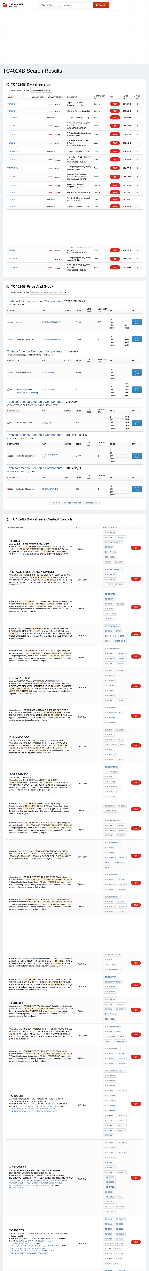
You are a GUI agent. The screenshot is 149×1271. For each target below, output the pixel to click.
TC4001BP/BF (110, 973)
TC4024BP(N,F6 (50, 489)
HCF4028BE (121, 1050)
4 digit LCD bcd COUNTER (115, 1211)
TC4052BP (120, 996)
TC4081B (30, 1080)
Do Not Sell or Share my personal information (73, 1261)
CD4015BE (121, 1102)
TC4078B (57, 1078)
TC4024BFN (48, 372)
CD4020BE (109, 1114)
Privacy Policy (46, 1261)
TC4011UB (46, 1073)
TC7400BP (37, 982)
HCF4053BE (109, 1034)
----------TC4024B (111, 712)
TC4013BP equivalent (114, 1118)
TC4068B (31, 1076)
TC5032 (119, 1076)
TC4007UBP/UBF (42, 1189)
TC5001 (117, 1092)
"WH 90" (119, 657)
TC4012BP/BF (110, 957)
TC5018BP (120, 993)
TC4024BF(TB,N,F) (51, 322)
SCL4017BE (109, 1129)
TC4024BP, (109, 587)
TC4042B (108, 1088)
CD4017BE (121, 1106)
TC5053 (108, 1092)
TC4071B (13, 1083)
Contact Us (118, 1261)
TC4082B (39, 1080)
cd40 (120, 1042)
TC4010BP (109, 1026)
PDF (115, 104)
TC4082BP (51, 984)
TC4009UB (24, 1085)
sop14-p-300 (110, 724)
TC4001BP (35, 1036)
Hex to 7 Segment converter (115, 1187)
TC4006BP (109, 1019)
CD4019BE (121, 1110)
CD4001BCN (25, 1038)
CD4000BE (37, 1033)
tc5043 (108, 1080)
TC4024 (122, 552)
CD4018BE (109, 1110)
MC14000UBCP (49, 1033)
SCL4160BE (120, 1122)
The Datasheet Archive (13, 5)
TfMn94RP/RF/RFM (31, 862)
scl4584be (109, 1133)
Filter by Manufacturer (20, 90)
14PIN (117, 609)
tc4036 (117, 1080)
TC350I (119, 1175)
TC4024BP (47, 422)
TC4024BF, (109, 645)
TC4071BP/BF (15, 987)
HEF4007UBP (110, 1046)
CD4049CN (121, 1141)
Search (100, 5)
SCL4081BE (109, 1126)
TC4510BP (120, 989)
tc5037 (118, 1088)
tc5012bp (109, 993)
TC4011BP (120, 1026)
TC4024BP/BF (110, 532)
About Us (129, 1261)
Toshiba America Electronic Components (35, 301)
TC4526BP (109, 1000)
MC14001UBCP (16, 1040)
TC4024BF (120, 536)
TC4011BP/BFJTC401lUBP (115, 953)
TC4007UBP (120, 1019)
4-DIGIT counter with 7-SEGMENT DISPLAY (115, 1193)
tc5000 (108, 1198)
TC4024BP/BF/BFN (112, 605)
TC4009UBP (120, 1022)
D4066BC (108, 1122)
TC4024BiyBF (110, 664)
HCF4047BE (109, 1038)
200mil (107, 617)
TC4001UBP (109, 977)
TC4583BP (109, 996)
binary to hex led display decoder (115, 1180)
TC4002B (40, 1078)
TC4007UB (14, 1085)
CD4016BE (109, 1106)
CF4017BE (121, 1129)
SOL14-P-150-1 (110, 741)
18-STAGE (62, 1187)
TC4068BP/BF (15, 984)
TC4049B (33, 1085)
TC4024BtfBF (110, 877)
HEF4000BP (62, 1033)
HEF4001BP (14, 1038)
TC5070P (119, 1000)
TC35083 (118, 1084)
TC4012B (14, 1076)
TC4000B (13, 1078)
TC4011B (37, 1073)
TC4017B (108, 1084)
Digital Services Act (103, 1261)
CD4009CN (122, 1038)
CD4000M (120, 1098)
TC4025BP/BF (110, 985)
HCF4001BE (37, 1038)
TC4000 (26, 1179)
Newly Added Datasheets (26, 1261)
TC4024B (108, 591)
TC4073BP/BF (28, 984)
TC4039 (108, 1206)
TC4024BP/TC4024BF (113, 540)
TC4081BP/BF (40, 984)
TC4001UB (31, 1078)
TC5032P (118, 1202)
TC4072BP (22, 1083)
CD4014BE (109, 1102)
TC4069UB (42, 1085)
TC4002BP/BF (110, 981)
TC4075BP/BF (40, 987)
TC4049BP (109, 989)
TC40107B (109, 1076)
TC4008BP (109, 1022)
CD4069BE (109, 1141)
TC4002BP (121, 1015)
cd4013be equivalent (114, 1137)
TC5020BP (109, 1004)
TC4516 (117, 1198)
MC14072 (122, 1046)
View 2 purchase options (26, 393)
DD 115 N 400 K (111, 728)
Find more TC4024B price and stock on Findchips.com (74, 503)
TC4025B (49, 1078)
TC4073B (22, 1080)
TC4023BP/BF (110, 961)
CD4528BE (109, 1050)
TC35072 (108, 1202)
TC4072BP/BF (28, 987)
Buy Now (137, 322)
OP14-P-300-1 (110, 552)
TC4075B (31, 1083)
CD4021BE (121, 1114)
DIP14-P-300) (120, 716)
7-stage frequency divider (115, 575)
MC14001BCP (56, 1036)
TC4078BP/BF (54, 982)
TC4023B (23, 1076)
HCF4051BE (109, 1030)
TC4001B (22, 1078)
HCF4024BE (109, 1042)
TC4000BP (120, 969)
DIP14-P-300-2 (110, 548)
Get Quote (137, 372)
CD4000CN (14, 1036)
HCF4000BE (24, 1036)
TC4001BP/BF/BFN (53, 1182)
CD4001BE (45, 1036)
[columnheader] (18, 97)
